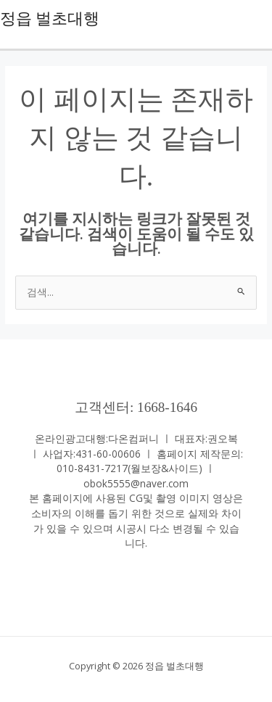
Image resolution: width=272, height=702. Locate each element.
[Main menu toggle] (258, 18)
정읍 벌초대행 (49, 19)
